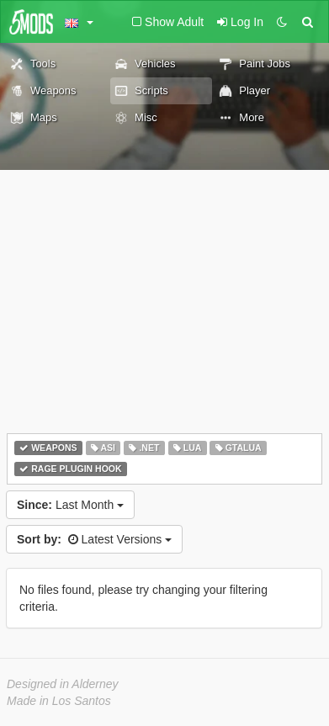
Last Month (70, 504)
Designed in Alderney (63, 684)
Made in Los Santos (59, 700)
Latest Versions (94, 539)
